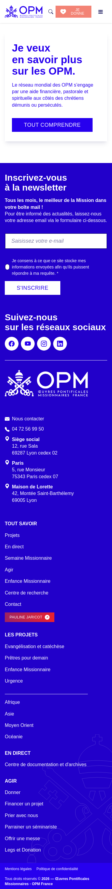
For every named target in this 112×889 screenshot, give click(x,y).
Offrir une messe (22, 838)
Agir (9, 569)
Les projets (21, 634)
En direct (14, 546)
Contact (13, 604)
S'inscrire (32, 288)
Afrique (12, 702)
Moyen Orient (19, 725)
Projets (12, 535)
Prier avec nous (21, 815)
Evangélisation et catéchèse (34, 646)
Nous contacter (28, 418)
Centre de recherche (26, 592)
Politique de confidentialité (57, 869)
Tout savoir (21, 523)
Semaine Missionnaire (28, 558)
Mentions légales (18, 869)
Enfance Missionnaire (27, 581)
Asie (9, 713)
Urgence (14, 680)
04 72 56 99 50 (28, 428)
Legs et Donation (23, 849)
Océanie (14, 736)
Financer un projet (24, 803)
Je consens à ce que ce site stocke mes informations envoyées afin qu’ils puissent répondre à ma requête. (50, 267)
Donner (12, 792)
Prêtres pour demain (26, 657)
